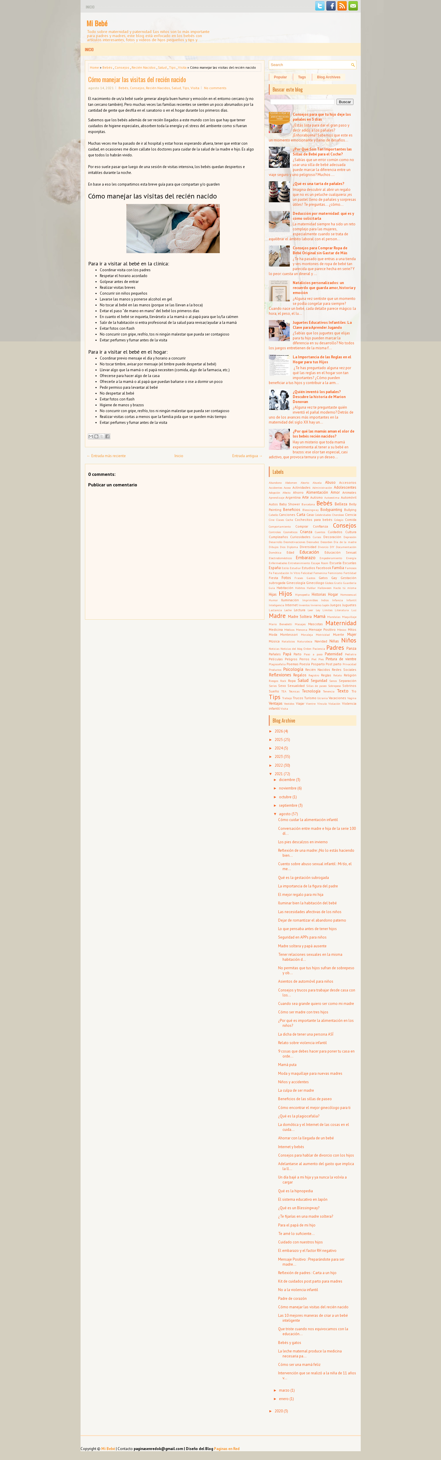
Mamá (319, 616)
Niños (348, 640)
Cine (271, 520)
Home (94, 67)
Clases (280, 520)
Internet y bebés (291, 1146)
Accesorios (347, 482)
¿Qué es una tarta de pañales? (318, 183)
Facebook (323, 568)
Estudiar (295, 568)
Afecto (286, 492)
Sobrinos (349, 685)
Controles (275, 532)
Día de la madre (345, 542)
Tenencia (328, 691)
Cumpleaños (278, 537)
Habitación (285, 587)
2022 (279, 765)
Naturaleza (304, 641)
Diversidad (308, 547)
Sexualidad (296, 685)
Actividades (301, 487)
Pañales (275, 654)
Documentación (346, 547)
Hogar (333, 594)
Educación (309, 552)
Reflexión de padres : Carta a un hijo (307, 1272)
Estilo (285, 568)
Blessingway (310, 510)
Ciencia (350, 514)
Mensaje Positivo (322, 629)
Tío (353, 691)
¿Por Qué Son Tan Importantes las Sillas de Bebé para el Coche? (322, 152)
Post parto (333, 664)
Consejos (122, 67)
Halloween (325, 588)
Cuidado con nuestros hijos (300, 1242)
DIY (332, 547)
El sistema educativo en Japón (302, 1199)
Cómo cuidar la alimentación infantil (308, 819)
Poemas (293, 664)
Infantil (351, 600)
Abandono (275, 483)
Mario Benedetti (280, 624)
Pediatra (350, 654)
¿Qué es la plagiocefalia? (298, 1116)
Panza (351, 648)
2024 (279, 748)
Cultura (350, 532)
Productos (275, 670)
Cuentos (320, 532)
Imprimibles (310, 600)
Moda (273, 634)
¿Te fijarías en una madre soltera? (305, 1216)
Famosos (350, 568)
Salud (162, 67)
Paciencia (319, 649)
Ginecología (295, 582)
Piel (313, 659)
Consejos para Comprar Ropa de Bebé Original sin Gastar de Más (320, 250)
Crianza (306, 531)
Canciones (287, 514)
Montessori (289, 634)
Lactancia (275, 610)
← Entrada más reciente (106, 455)
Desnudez (312, 542)
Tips (172, 67)
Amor (335, 492)
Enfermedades (278, 563)
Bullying (350, 509)
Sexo (282, 685)
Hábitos (300, 588)
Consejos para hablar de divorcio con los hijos (316, 1155)
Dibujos (273, 547)
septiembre (288, 805)
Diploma (292, 547)
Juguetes (349, 605)
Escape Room (319, 563)
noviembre (288, 788)
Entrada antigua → (247, 455)
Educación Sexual (340, 552)
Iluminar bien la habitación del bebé (307, 903)
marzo (284, 1390)
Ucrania (322, 698)
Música (274, 641)
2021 (279, 773)
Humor (273, 600)
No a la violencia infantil (298, 1289)
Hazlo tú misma (344, 588)
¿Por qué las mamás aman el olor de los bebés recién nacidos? (323, 434)
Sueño (274, 691)
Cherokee (338, 515)
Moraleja (307, 635)
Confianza (320, 526)
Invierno (316, 605)
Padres (335, 648)
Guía (272, 588)
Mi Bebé (96, 23)
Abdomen (291, 483)
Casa (310, 514)
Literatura (342, 610)
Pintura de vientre (341, 658)
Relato (337, 675)
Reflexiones (280, 675)
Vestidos (289, 704)
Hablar (311, 588)
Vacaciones (337, 698)
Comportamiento (280, 526)
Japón (326, 605)
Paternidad (333, 654)
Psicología (293, 669)
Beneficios (291, 509)
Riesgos (273, 681)
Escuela (335, 563)
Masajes (300, 624)
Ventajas (276, 703)
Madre (277, 616)
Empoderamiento (331, 558)
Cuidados (335, 532)
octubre (285, 796)
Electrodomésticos (280, 558)
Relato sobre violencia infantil (302, 1042)
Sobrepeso (334, 686)
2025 (279, 739)
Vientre (311, 704)
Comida (350, 519)
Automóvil (348, 497)
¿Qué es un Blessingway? (298, 1207)
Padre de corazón (292, 1298)
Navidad (321, 641)
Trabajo (287, 698)
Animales (349, 492)
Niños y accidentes (293, 1081)
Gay (334, 578)
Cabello (273, 515)
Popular (280, 77)
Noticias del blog (291, 649)
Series (273, 686)
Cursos (317, 537)
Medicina (276, 629)
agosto (285, 813)
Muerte (338, 634)
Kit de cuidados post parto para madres (310, 1281)
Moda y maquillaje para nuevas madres (310, 1073)
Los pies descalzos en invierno (303, 841)
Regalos (299, 675)
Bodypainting (331, 509)
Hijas (273, 594)
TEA (283, 691)
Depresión (350, 537)
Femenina (320, 573)
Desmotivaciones (294, 542)
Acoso (287, 487)
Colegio (338, 520)
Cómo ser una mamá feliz (299, 1364)
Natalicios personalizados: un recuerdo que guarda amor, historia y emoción (324, 287)
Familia (338, 567)
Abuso (330, 482)
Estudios (308, 568)
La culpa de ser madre (296, 1090)
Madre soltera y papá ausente (302, 946)
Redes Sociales (344, 669)
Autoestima (331, 497)
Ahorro (298, 492)
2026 (279, 731)
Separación (347, 680)
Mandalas (333, 617)
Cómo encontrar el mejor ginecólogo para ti (314, 1107)
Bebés (107, 67)
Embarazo (306, 557)
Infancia (337, 600)
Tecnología (311, 691)
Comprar (301, 526)
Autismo (316, 497)
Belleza (341, 504)
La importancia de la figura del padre (308, 886)
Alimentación (317, 492)
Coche (289, 520)
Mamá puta (287, 1064)
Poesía (304, 664)
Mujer (351, 634)
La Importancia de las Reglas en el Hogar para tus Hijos (322, 359)
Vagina (351, 698)
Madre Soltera (300, 616)
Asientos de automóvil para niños (305, 981)
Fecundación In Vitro (286, 573)
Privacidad (349, 664)
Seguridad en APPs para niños (302, 937)
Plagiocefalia (277, 664)
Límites (327, 610)
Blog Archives (328, 77)
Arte (305, 497)
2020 (279, 1411)
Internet (291, 605)
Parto (297, 654)
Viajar (300, 703)
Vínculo (322, 704)
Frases (298, 578)
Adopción (274, 492)
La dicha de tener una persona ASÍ (305, 1034)
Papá (287, 654)
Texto (342, 691)
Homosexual (348, 594)
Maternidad (340, 623)
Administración (322, 487)
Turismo (310, 698)
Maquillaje (349, 617)
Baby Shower (289, 504)
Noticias (274, 649)
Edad (290, 552)
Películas (276, 659)
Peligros (291, 659)
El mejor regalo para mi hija (300, 894)
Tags (302, 77)
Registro (313, 675)
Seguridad (319, 680)
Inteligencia (276, 605)
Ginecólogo (315, 582)
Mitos (352, 629)
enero (284, 1398)
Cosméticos (290, 532)
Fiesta (273, 578)
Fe (270, 573)
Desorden (326, 542)
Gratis (338, 583)
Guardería (349, 583)
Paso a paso (313, 654)
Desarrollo (275, 542)
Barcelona (308, 504)
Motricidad (323, 635)
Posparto (318, 664)
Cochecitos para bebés (313, 519)
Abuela (317, 483)
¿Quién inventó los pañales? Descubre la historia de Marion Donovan (319, 396)
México (341, 630)
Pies (321, 659)
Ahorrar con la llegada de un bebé (306, 1138)
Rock (283, 681)
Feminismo (335, 573)
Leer (310, 610)
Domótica (275, 552)
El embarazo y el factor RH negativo (307, 1250)
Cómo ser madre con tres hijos (303, 1012)
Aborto (305, 483)
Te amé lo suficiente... (296, 1233)
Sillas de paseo (316, 686)
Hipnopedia (302, 594)
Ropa (292, 680)
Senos (333, 681)
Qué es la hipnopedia (295, 1190)
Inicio (90, 6)
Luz (353, 610)
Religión (350, 675)
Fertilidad (350, 573)
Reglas (326, 675)
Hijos (285, 593)
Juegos (335, 605)
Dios (282, 547)
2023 (279, 756)
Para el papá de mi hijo (297, 1225)
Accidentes (275, 487)
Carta (301, 514)
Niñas (334, 641)
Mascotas (315, 624)
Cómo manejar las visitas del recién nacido (137, 79)
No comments (215, 88)
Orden (307, 649)
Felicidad (307, 573)
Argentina (293, 497)
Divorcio (323, 547)
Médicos (289, 630)
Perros (304, 659)
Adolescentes (345, 487)
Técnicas (294, 691)
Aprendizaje (276, 497)
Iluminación (290, 600)
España (275, 567)
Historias (319, 594)
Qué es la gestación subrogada (303, 877)
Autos (273, 504)
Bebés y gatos (289, 1342)
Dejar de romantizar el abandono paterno (312, 920)
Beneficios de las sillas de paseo (305, 1098)
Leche (288, 610)
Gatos (323, 578)
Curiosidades (300, 537)
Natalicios (288, 641)
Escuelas (349, 563)
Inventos (304, 605)
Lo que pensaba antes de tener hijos (307, 928)
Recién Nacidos (144, 67)
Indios (325, 600)
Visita (182, 67)
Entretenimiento (299, 563)
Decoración (332, 537)
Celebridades (323, 515)
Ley (318, 610)
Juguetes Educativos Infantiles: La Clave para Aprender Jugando (322, 325)
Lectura (299, 610)
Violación (334, 704)
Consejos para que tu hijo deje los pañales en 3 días (322, 117)
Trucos (298, 698)
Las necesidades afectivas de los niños (309, 911)
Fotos (286, 577)
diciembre (287, 779)
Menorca (301, 630)
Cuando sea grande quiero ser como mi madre (316, 1003)
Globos (329, 583)
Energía (351, 558)
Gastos (311, 578)
